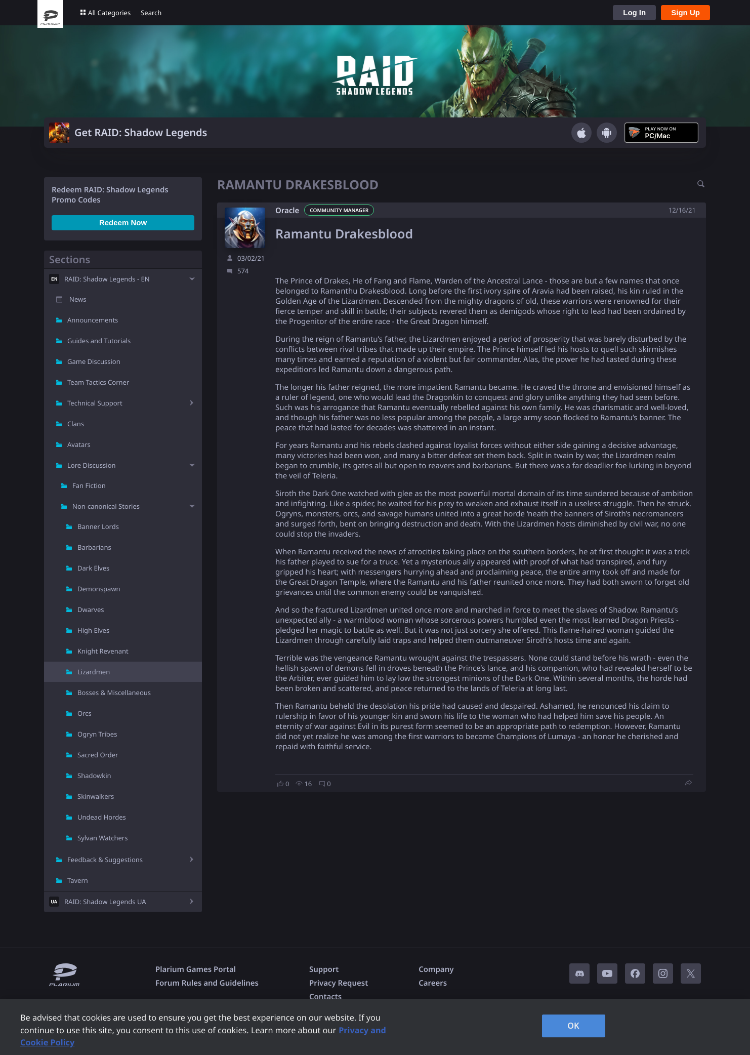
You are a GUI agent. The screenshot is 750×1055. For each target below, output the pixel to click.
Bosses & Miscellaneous (114, 692)
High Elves (93, 630)
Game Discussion (93, 361)
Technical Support (94, 403)
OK (573, 1025)
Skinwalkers (95, 796)
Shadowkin (94, 775)
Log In (634, 12)
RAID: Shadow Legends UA (105, 901)
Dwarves (90, 609)
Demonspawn (98, 588)
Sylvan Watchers (102, 837)
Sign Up (685, 12)
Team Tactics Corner (98, 382)
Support (324, 969)
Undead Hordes (101, 817)
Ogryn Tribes (97, 734)
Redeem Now (123, 222)
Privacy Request (338, 983)
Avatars (79, 444)
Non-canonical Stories (106, 506)
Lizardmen (93, 671)
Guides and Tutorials (99, 340)
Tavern (77, 880)
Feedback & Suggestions (105, 859)
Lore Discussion (91, 465)
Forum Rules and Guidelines (207, 983)
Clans (75, 423)
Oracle (287, 211)
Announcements (92, 319)
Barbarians (94, 547)
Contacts (325, 997)
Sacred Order (97, 754)
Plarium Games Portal (195, 969)
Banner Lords (98, 526)
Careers (433, 983)
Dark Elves (93, 568)
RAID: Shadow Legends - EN (107, 278)
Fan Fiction (89, 485)
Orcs (84, 713)
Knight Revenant (103, 651)
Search (151, 12)
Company (436, 969)
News (77, 299)
